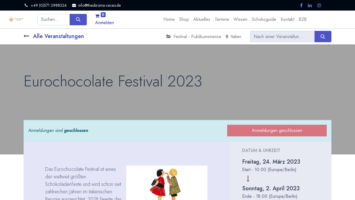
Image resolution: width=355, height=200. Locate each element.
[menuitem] (169, 19)
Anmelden (104, 22)
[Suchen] (78, 19)
